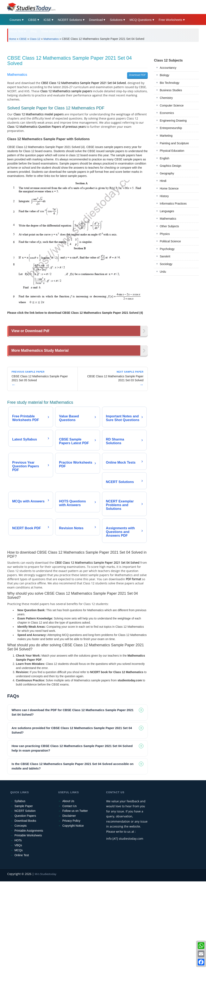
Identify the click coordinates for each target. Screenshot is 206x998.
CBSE (32, 19)
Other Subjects (169, 284)
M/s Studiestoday (45, 990)
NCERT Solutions (70, 19)
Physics (165, 291)
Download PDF (137, 132)
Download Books (25, 937)
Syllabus (19, 917)
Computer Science (171, 163)
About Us (68, 917)
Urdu (163, 329)
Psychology (167, 306)
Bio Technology (169, 140)
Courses (15, 19)
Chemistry (166, 155)
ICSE (47, 19)
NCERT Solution (25, 927)
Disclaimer (69, 932)
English (164, 216)
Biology (164, 133)
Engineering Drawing (173, 178)
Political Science (170, 299)
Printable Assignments (28, 947)
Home (12, 38)
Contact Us (69, 922)
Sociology (166, 321)
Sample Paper (23, 922)
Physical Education (172, 208)
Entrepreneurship (171, 185)
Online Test (21, 971)
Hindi (163, 238)
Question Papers (25, 932)
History (164, 254)
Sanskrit (165, 314)
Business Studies (171, 148)
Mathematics (51, 38)
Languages (167, 269)
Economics (167, 170)
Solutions (116, 19)
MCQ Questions (141, 19)
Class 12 (35, 38)
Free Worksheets (170, 19)
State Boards (50, 31)
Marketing (166, 193)
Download (96, 19)
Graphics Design (170, 223)
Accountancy (168, 125)
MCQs (18, 966)
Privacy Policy (71, 937)
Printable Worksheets (28, 952)
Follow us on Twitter (75, 927)
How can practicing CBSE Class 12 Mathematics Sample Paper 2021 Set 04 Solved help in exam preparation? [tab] (72, 865)
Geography (167, 231)
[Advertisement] (103, 76)
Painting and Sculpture (174, 201)
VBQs (18, 962)
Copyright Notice (73, 942)
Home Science (169, 246)
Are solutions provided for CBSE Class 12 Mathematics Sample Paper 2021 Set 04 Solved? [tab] (72, 847)
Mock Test (16, 31)
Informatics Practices (173, 261)
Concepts (20, 942)
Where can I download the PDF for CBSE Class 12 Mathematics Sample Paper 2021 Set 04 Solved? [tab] (72, 829)
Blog (33, 31)
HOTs (18, 957)
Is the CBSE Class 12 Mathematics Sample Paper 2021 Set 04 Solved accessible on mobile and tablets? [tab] (72, 883)
